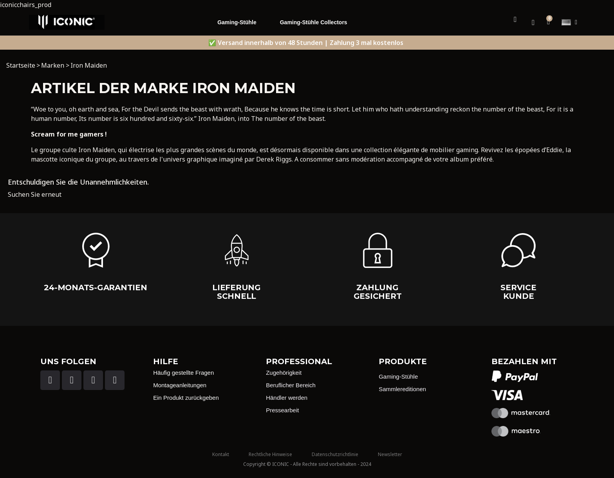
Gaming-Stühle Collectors (313, 22)
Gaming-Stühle (236, 22)
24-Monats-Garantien (95, 287)
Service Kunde (518, 292)
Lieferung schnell (236, 292)
